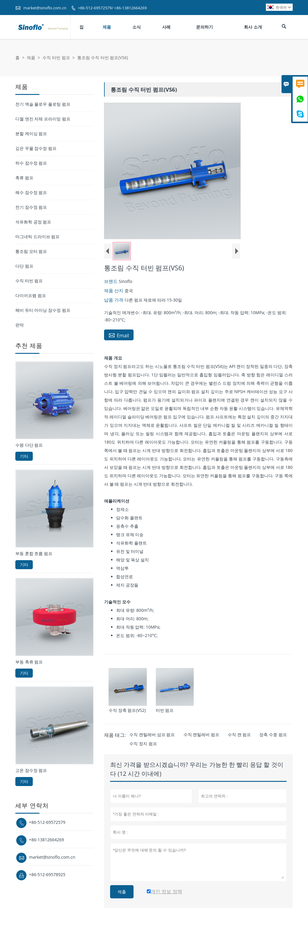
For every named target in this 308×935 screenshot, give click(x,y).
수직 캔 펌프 (239, 734)
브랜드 (111, 281)
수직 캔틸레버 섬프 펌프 (152, 734)
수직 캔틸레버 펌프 (201, 734)
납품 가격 (114, 300)
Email (119, 335)
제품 (107, 27)
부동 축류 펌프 (29, 662)
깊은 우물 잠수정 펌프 (36, 148)
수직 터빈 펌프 (56, 57)
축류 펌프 (24, 178)
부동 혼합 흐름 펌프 (33, 553)
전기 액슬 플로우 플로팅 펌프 (42, 104)
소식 (136, 27)
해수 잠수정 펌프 (31, 192)
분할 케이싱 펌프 (31, 133)
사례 (166, 27)
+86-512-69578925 (47, 874)
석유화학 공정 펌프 (33, 222)
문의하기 (204, 27)
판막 (19, 325)
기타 (24, 456)
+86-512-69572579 (47, 822)
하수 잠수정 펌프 (31, 163)
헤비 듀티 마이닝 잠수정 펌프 (42, 310)
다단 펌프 (24, 266)
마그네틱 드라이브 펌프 (37, 236)
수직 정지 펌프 (143, 743)
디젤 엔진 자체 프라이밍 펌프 (42, 119)
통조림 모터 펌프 (31, 251)
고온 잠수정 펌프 (31, 770)
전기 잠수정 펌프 (31, 207)
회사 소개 (253, 27)
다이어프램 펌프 (30, 295)
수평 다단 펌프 (29, 445)
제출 (122, 891)
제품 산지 (114, 290)
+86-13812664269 (46, 839)
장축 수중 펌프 (273, 734)
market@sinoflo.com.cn (44, 8)
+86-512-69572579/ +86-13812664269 (112, 8)
